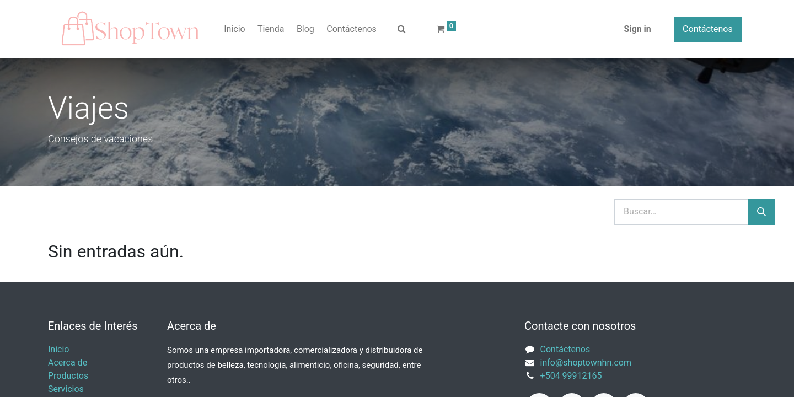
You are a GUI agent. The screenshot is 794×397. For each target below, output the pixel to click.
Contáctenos (708, 29)
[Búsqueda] (761, 212)
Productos (68, 376)
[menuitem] (234, 29)
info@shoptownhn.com (585, 362)
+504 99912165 (571, 376)
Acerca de (67, 362)
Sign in (637, 29)
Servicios (66, 389)
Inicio (58, 349)
